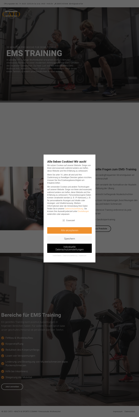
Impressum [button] (83, 256)
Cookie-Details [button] (57, 256)
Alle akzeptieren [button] (69, 230)
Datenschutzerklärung (74, 208)
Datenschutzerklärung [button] (70, 256)
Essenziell (68, 220)
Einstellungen (83, 211)
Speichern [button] (69, 238)
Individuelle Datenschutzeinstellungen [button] (69, 248)
